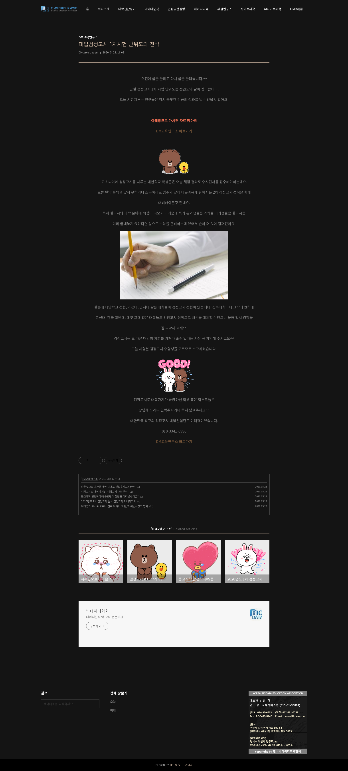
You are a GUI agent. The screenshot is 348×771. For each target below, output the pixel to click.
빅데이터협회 (97, 611)
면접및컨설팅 (176, 9)
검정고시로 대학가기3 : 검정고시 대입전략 (104, 491)
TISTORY (175, 765)
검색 (95, 704)
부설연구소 (224, 9)
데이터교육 (201, 9)
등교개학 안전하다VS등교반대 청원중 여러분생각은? (110, 496)
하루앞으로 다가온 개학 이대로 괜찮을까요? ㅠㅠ (107, 486)
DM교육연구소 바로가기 (174, 131)
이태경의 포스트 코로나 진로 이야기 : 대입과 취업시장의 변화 (114, 506)
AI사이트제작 (272, 9)
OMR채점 (296, 9)
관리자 (188, 765)
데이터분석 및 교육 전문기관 (104, 617)
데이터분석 (151, 9)
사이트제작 (248, 9)
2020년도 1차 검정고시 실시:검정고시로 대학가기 (108, 501)
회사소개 (103, 9)
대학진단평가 (127, 9)
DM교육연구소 (90, 479)
